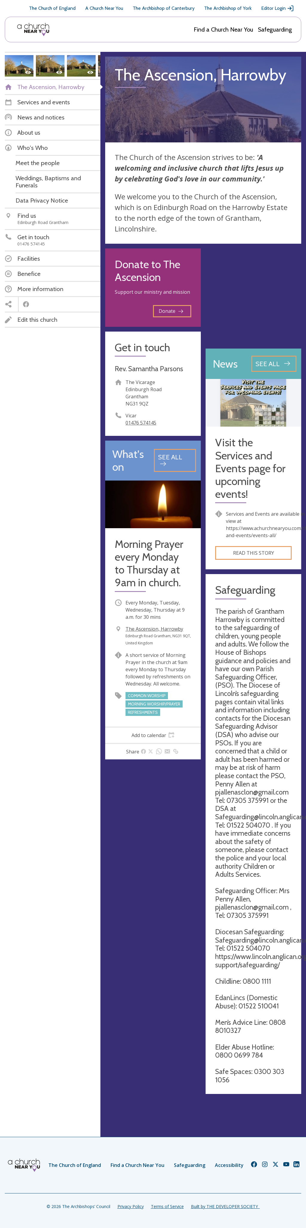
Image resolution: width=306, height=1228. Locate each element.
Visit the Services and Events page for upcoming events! (250, 468)
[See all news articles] (273, 364)
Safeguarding (275, 29)
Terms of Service (167, 1206)
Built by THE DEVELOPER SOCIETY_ (225, 1206)
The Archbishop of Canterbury (164, 8)
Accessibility (229, 1165)
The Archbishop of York (228, 8)
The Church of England (52, 8)
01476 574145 (141, 422)
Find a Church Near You (223, 29)
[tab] (153, 735)
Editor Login (277, 8)
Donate (171, 311)
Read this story (253, 553)
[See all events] (175, 460)
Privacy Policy (130, 1206)
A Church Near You (104, 8)
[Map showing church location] (253, 296)
